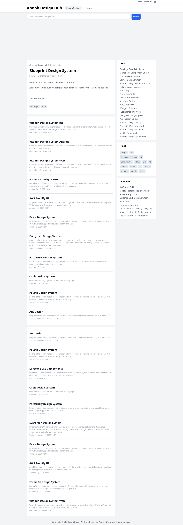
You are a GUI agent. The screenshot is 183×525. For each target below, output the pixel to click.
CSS (131, 152)
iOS (140, 166)
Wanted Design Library (130, 122)
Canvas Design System (130, 79)
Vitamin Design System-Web (47, 160)
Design (34, 106)
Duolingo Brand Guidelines (132, 69)
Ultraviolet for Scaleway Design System (138, 208)
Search (136, 16)
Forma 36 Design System (44, 179)
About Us (148, 2)
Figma (89, 8)
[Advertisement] (91, 40)
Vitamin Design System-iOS (46, 122)
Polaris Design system (43, 292)
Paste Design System (42, 217)
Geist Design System (129, 97)
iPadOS (133, 166)
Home (139, 2)
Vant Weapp (125, 201)
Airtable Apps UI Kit (129, 194)
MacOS (147, 166)
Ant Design (36, 311)
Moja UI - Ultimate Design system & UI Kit (139, 212)
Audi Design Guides (129, 118)
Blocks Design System (130, 76)
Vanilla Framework (128, 133)
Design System (73, 8)
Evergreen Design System (45, 236)
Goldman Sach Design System (134, 197)
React (142, 171)
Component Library (129, 157)
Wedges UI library (128, 108)
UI (44, 106)
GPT (144, 162)
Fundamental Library (130, 205)
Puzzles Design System (130, 111)
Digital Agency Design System (134, 215)
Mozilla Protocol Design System (135, 190)
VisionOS (124, 171)
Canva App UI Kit (128, 94)
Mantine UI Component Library (134, 72)
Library (124, 166)
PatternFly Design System (45, 257)
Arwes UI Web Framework (132, 126)
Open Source (126, 162)
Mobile (134, 171)
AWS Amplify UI (39, 198)
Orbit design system (42, 276)
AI (150, 162)
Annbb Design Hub (44, 8)
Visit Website (36, 98)
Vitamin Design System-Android (49, 141)
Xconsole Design (127, 101)
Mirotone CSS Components (46, 368)
